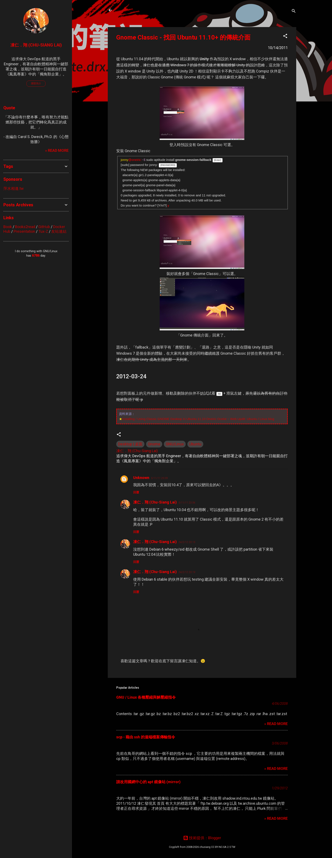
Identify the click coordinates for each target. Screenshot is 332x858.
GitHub (44, 226)
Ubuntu (195, 444)
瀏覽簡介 (36, 83)
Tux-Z (43, 231)
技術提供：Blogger (202, 838)
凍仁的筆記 (130, 10)
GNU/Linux (175, 444)
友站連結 (58, 231)
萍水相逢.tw (13, 188)
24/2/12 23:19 (186, 572)
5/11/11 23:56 (186, 502)
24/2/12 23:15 (186, 542)
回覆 (136, 492)
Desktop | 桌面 (130, 444)
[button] (285, 36)
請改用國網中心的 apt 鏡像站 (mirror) (148, 782)
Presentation (24, 231)
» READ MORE (276, 723)
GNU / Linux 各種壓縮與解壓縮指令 (146, 697)
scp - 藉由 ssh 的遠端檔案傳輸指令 (145, 737)
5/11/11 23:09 (159, 478)
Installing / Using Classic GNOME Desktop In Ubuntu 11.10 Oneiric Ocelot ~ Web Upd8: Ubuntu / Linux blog (198, 419)
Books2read (25, 226)
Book (7, 226)
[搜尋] (293, 11)
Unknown (141, 477)
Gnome (154, 444)
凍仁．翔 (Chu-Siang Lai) (155, 502)
